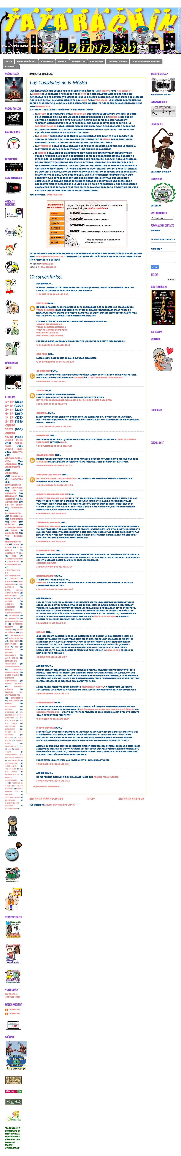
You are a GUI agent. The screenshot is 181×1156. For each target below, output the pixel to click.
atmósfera (100, 101)
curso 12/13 (13, 641)
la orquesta (12, 619)
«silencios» (124, 91)
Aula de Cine (78, 61)
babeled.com (113, 651)
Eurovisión (10, 726)
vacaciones (10, 746)
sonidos (105, 91)
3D (21, 746)
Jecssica (41, 391)
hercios (114, 117)
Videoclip (14, 562)
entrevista (12, 467)
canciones (17, 488)
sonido (36, 94)
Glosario (14, 616)
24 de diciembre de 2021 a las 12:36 (54, 486)
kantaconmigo (13, 485)
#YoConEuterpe (13, 528)
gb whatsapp (43, 371)
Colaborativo (11, 766)
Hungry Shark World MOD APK (52, 499)
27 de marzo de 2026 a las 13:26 (53, 781)
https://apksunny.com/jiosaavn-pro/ (57, 479)
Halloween (11, 497)
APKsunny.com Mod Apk (48, 475)
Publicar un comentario (46, 787)
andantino (10, 800)
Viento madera (14, 684)
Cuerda (9, 630)
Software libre (12, 797)
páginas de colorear (104, 617)
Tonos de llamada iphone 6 (51, 327)
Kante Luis (42, 304)
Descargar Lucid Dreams (49, 336)
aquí (63, 443)
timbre (42, 153)
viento (8, 704)
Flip (8, 368)
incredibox (17, 698)
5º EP (9, 406)
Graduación (16, 519)
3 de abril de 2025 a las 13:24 (51, 624)
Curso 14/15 (17, 477)
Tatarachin (14, 1010)
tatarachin (14, 1014)
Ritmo (8, 548)
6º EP (40, 268)
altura (42, 114)
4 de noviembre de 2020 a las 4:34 (54, 446)
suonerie (78, 378)
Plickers (9, 795)
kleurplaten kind (45, 551)
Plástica (9, 525)
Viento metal (16, 639)
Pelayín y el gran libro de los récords (14, 786)
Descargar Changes (47, 333)
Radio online (12, 675)
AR (9, 749)
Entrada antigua (131, 799)
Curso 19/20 (14, 441)
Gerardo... (42, 413)
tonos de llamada (46, 310)
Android (9, 582)
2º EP (9, 421)
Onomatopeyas (13, 667)
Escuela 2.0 (11, 66)
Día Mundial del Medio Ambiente (14, 715)
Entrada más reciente (46, 799)
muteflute (10, 644)
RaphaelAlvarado (45, 576)
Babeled (40, 633)
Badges (8, 709)
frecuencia (79, 114)
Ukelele (62, 61)
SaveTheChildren (14, 559)
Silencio (9, 604)
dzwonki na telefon (92, 687)
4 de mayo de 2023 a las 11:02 (51, 542)
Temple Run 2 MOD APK (48, 527)
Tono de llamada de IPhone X (51, 330)
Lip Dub (16, 545)
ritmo (106, 140)
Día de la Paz (11, 533)
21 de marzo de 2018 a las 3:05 (52, 295)
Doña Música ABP (117, 61)
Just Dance (11, 658)
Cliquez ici (42, 462)
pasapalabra (11, 809)
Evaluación (10, 729)
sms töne (41, 355)
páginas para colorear (106, 777)
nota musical (54, 195)
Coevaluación (11, 763)
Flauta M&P (47, 61)
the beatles (14, 536)
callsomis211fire (45, 456)
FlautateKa (96, 61)
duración (43, 137)
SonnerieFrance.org (47, 712)
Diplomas (9, 712)
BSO (21, 553)
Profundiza (17, 636)
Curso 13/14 (10, 769)
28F (16, 647)
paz (7, 647)
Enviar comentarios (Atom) (60, 805)
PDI (21, 633)
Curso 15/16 (14, 450)
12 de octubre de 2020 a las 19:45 (53, 427)
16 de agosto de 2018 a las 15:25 (53, 346)
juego (14, 531)
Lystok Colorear (45, 728)
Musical (9, 599)
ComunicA (11, 473)
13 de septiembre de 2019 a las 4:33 (55, 362)
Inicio (9, 61)
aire (84, 101)
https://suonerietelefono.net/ (105, 378)
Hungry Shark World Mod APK (52, 495)
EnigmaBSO (11, 596)
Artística (10, 607)
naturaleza (43, 107)
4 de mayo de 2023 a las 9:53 (51, 514)
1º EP (9, 418)
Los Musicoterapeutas (49, 257)
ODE (7, 783)
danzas (14, 579)
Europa (9, 650)
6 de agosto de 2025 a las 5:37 (52, 694)
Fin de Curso (14, 505)
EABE (14, 556)
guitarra (10, 499)
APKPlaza (41, 583)
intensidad (44, 146)
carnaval (11, 465)
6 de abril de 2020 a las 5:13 (51, 382)
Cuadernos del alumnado (146, 61)
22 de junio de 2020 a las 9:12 (51, 404)
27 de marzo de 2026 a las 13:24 (53, 764)
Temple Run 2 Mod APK (48, 523)
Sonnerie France (45, 703)
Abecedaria (10, 706)
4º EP (9, 414)
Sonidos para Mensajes (49, 325)
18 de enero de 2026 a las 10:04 (52, 719)
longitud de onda (45, 127)
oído (84, 94)
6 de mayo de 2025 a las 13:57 (51, 657)
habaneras (17, 508)
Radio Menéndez (26, 61)
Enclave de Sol (12, 775)
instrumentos (13, 514)
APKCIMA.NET (42, 436)
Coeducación (14, 760)
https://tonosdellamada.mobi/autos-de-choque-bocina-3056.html (74, 401)
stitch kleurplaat (46, 563)
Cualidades (50, 268)
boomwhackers (13, 565)
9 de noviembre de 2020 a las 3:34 (54, 466)
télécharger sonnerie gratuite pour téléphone (107, 710)
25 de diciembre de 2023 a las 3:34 (54, 567)
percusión (13, 701)
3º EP (9, 410)
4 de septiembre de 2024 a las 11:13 (54, 590)
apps (14, 522)
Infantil (18, 453)
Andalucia (10, 553)
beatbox (9, 738)
